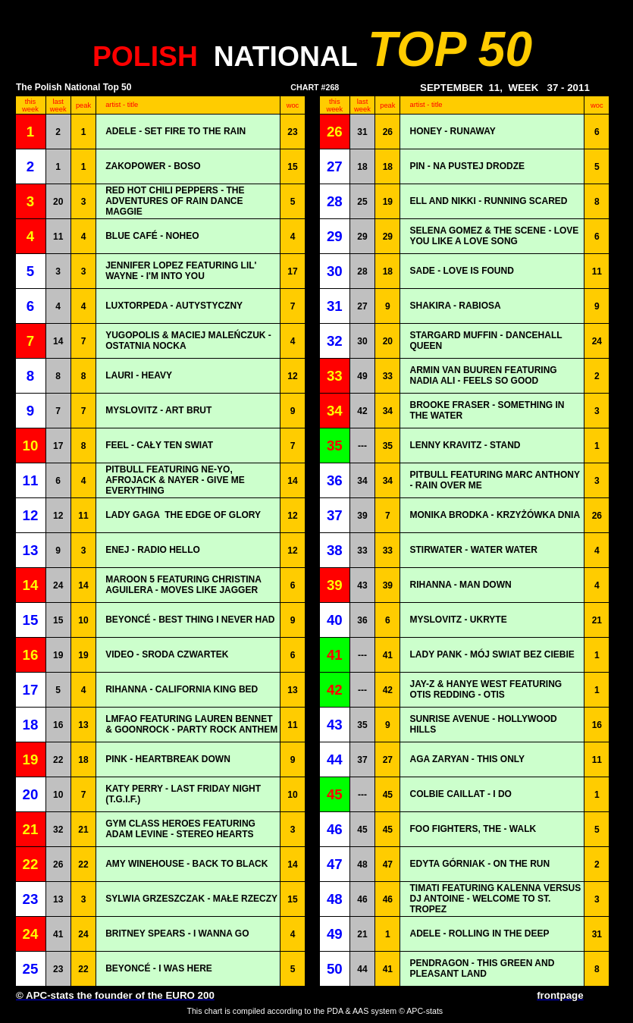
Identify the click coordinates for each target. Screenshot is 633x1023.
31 (362, 132)
